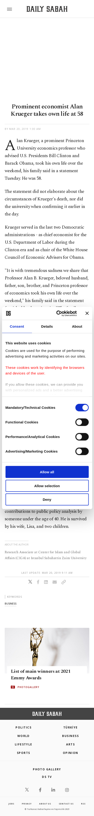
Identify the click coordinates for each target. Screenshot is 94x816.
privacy (27, 803)
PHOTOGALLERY (28, 687)
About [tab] (77, 326)
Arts (70, 744)
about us (45, 803)
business (10, 603)
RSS (83, 803)
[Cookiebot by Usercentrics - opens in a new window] (57, 313)
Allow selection (47, 486)
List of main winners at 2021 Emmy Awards (40, 674)
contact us (66, 803)
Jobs (11, 803)
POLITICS (23, 727)
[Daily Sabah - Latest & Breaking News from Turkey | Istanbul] (47, 9)
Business (70, 736)
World (23, 736)
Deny (47, 500)
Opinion (70, 753)
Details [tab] (47, 326)
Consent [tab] (17, 326)
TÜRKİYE (70, 727)
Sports (23, 753)
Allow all (47, 472)
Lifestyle (23, 744)
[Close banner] (87, 313)
